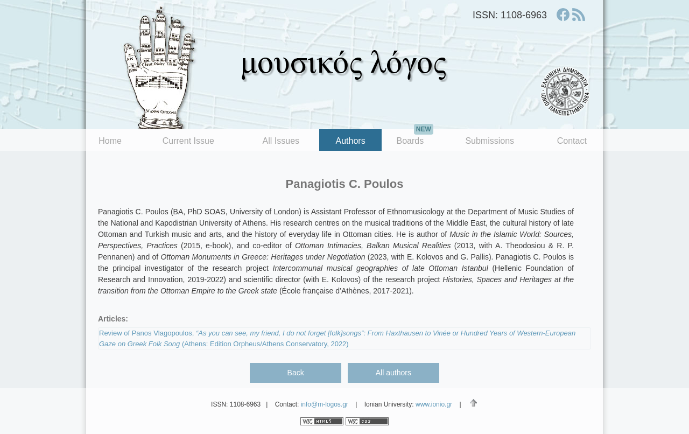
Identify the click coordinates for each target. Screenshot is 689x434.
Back (295, 372)
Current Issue (188, 140)
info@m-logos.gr (324, 404)
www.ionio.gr (434, 404)
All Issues (281, 140)
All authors (393, 372)
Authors (350, 140)
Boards (414, 137)
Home (110, 140)
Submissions (489, 140)
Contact (572, 140)
